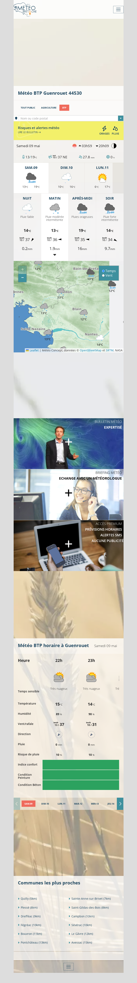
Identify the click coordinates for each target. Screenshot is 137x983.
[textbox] (71, 118)
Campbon (81, 916)
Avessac (80, 942)
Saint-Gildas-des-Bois (89, 907)
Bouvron (30, 934)
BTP (64, 107)
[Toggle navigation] (118, 9)
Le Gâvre (81, 934)
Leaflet (32, 350)
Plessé (27, 907)
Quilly (27, 898)
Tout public (28, 107)
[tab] (28, 804)
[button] (38, 265)
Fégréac (29, 925)
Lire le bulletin (29, 132)
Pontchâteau (33, 942)
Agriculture (48, 107)
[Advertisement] (77, 52)
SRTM (110, 350)
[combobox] (71, 118)
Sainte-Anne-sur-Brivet (90, 898)
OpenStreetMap (91, 350)
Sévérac (80, 925)
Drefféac (29, 916)
